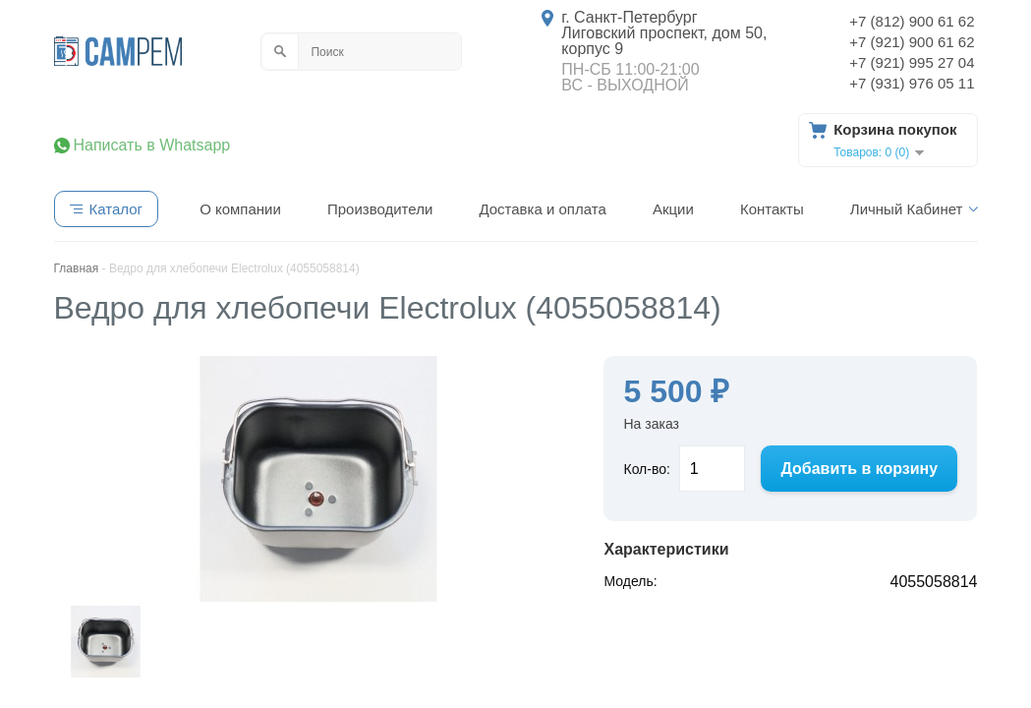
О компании (240, 209)
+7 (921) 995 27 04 (911, 62)
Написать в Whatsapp (152, 145)
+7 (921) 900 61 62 (911, 41)
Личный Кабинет (906, 209)
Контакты (772, 209)
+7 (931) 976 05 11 (911, 83)
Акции (673, 209)
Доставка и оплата (542, 209)
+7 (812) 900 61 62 (911, 21)
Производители (379, 209)
